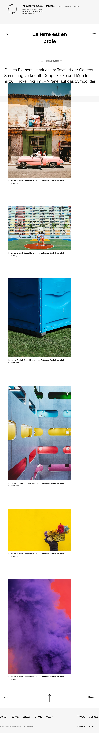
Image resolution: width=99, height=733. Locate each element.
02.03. (49, 716)
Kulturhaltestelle (28, 726)
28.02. (26, 716)
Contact (93, 716)
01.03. (38, 716)
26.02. (3, 716)
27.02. (15, 716)
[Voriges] (8, 34)
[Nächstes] (92, 34)
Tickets (81, 716)
